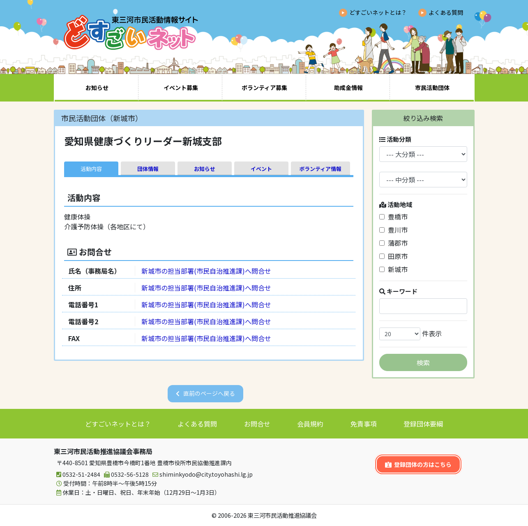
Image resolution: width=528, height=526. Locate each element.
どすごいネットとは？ (378, 12)
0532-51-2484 (77, 474)
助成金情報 (348, 87)
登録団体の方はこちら (418, 464)
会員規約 (310, 424)
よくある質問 (446, 12)
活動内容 (91, 169)
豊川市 (393, 230)
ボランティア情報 (320, 169)
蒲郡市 (393, 243)
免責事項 (363, 424)
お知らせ (96, 87)
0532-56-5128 (125, 474)
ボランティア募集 (264, 87)
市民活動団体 (432, 87)
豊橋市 (393, 216)
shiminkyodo (201, 474)
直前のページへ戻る (209, 393)
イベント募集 (181, 87)
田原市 (393, 256)
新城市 (393, 269)
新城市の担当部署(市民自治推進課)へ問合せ (206, 271)
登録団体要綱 (423, 424)
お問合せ (257, 424)
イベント (261, 169)
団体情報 (148, 169)
